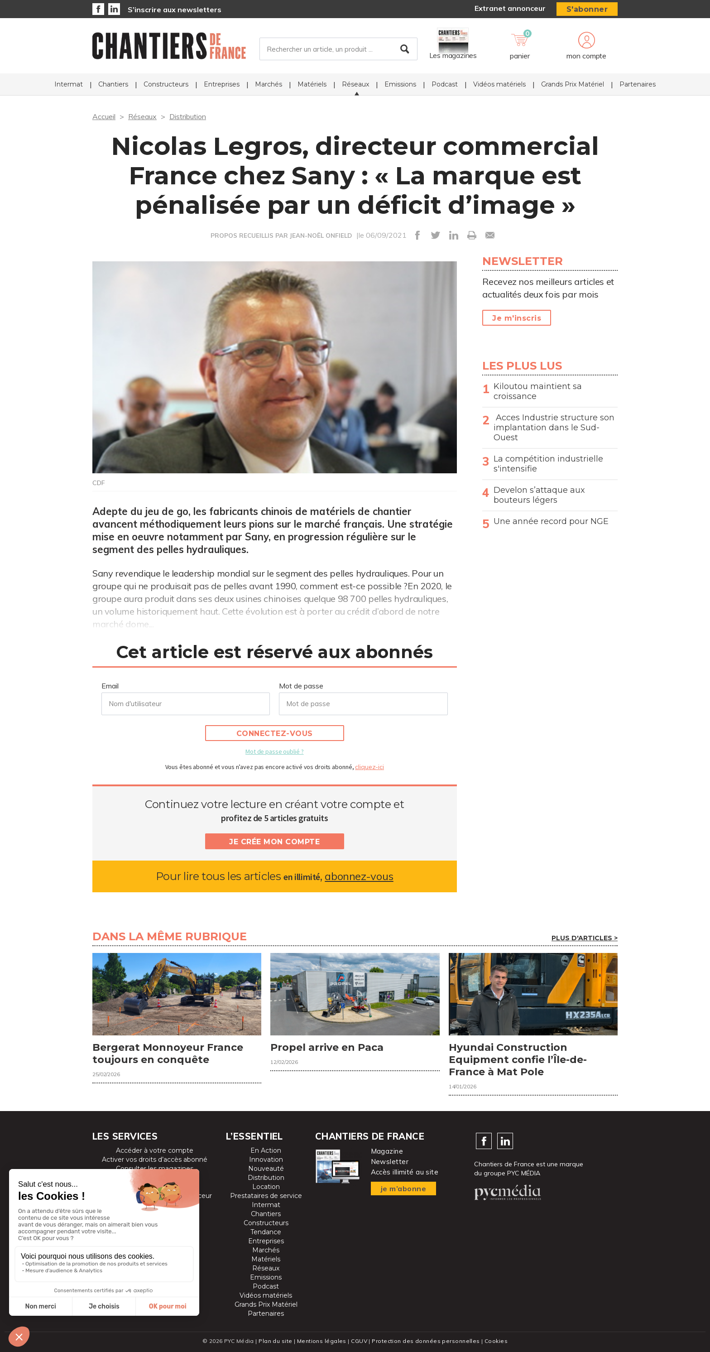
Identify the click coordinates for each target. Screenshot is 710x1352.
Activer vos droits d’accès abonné (154, 1159)
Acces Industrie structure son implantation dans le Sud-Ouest (554, 428)
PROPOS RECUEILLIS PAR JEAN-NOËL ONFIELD (281, 235)
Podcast (445, 84)
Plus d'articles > (585, 938)
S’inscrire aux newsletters (174, 9)
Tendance (265, 1232)
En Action (265, 1150)
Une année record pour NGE (551, 521)
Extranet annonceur (510, 8)
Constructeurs (166, 84)
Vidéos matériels (499, 84)
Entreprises (222, 84)
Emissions (400, 84)
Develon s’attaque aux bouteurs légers (539, 495)
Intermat (68, 84)
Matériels (311, 84)
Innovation (266, 1159)
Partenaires (637, 84)
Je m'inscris (516, 318)
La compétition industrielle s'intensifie (548, 464)
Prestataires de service (266, 1196)
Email (110, 685)
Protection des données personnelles (426, 1341)
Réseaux (355, 84)
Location (266, 1187)
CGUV (359, 1341)
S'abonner (587, 9)
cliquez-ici (369, 766)
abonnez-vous (359, 876)
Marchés (268, 84)
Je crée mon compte (274, 841)
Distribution (187, 116)
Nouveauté (266, 1168)
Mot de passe (301, 685)
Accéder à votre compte (154, 1150)
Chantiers (113, 84)
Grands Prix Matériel (572, 84)
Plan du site (275, 1341)
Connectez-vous (274, 733)
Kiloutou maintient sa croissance (538, 391)
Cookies (496, 1341)
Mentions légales (321, 1341)
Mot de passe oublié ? (274, 751)
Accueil (103, 116)
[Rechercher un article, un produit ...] (338, 49)
